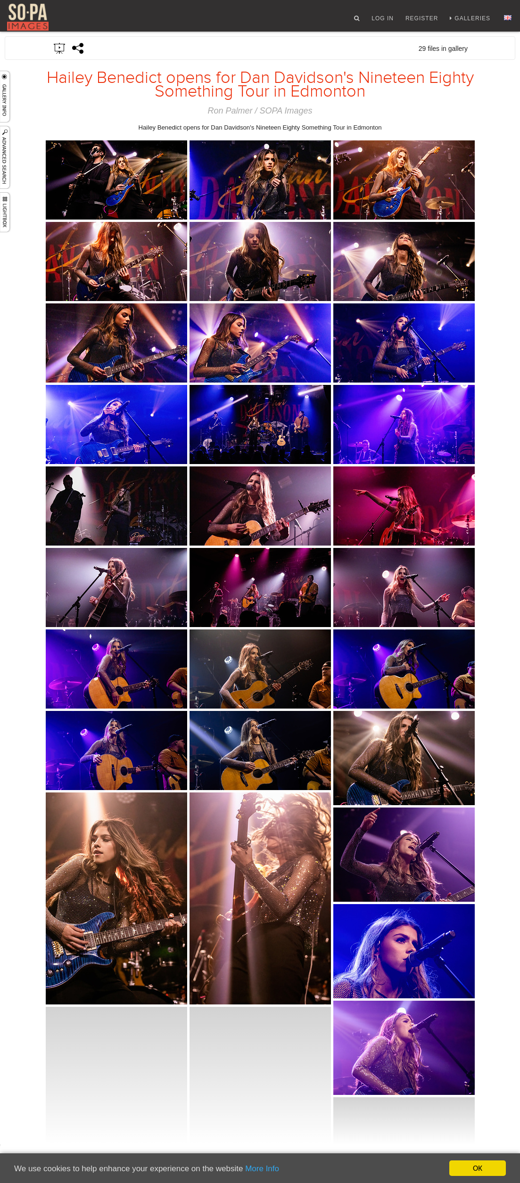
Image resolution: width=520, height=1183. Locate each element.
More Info (262, 1168)
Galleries (472, 20)
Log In (382, 20)
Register (421, 20)
